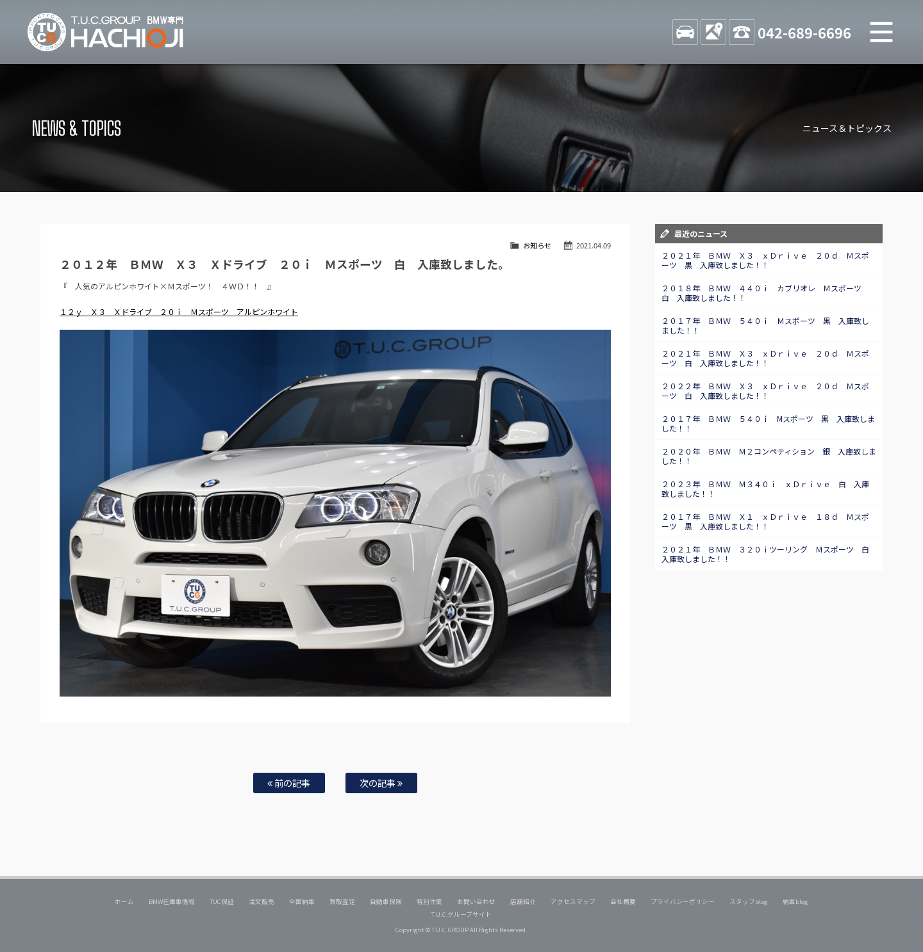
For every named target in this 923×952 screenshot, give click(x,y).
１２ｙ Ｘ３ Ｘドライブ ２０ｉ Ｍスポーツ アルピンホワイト (179, 311)
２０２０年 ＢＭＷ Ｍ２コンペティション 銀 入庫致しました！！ (768, 456)
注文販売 (261, 901)
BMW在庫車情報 (172, 901)
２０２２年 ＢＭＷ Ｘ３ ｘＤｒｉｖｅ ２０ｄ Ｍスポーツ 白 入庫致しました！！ (765, 390)
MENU (881, 32)
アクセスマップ (573, 901)
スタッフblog (748, 901)
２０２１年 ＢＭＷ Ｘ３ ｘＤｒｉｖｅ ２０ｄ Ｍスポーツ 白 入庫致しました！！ (765, 358)
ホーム (124, 901)
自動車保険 (386, 901)
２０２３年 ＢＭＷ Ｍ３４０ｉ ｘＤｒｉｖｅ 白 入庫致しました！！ (765, 488)
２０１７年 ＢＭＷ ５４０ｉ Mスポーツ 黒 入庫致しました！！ (768, 423)
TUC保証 (222, 901)
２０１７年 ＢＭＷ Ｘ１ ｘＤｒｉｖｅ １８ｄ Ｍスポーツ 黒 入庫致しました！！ (765, 521)
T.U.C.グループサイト (461, 914)
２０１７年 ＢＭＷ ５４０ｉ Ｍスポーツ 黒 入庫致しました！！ (765, 325)
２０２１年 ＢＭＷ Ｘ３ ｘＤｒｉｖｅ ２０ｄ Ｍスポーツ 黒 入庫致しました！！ (765, 260)
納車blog (795, 901)
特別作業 (429, 901)
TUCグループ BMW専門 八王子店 (105, 32)
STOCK (685, 32)
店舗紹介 (523, 901)
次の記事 (381, 782)
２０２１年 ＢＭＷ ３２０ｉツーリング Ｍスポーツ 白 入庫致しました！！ (769, 554)
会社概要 (623, 901)
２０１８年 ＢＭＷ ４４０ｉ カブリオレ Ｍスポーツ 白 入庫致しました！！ (765, 292)
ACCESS (713, 32)
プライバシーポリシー (683, 901)
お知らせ (537, 245)
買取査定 (342, 901)
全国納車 (302, 901)
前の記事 (288, 782)
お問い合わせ (476, 901)
